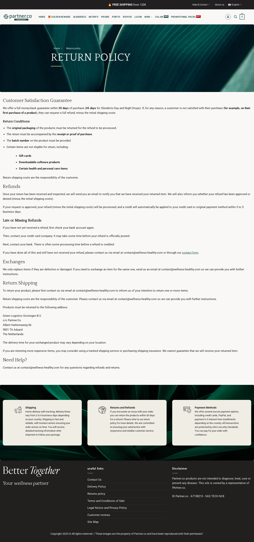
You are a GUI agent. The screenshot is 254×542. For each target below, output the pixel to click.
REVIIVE (127, 17)
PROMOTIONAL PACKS (183, 17)
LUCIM (138, 17)
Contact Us (94, 479)
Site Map (92, 522)
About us (219, 4)
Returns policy (96, 493)
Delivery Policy (96, 486)
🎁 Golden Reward (59, 17)
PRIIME (105, 17)
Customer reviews (98, 515)
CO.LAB (159, 17)
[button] (228, 17)
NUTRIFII (93, 17)
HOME (42, 17)
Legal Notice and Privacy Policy (107, 508)
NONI (148, 17)
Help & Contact (201, 4)
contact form (190, 252)
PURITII (116, 17)
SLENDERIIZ (79, 17)
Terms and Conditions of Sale (106, 501)
